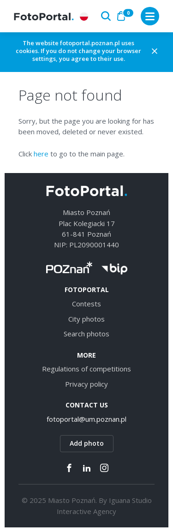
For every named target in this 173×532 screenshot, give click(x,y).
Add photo (87, 443)
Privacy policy (86, 384)
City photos (86, 318)
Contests (86, 303)
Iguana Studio (130, 500)
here (41, 153)
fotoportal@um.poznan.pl (86, 419)
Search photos (86, 333)
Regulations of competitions (86, 368)
